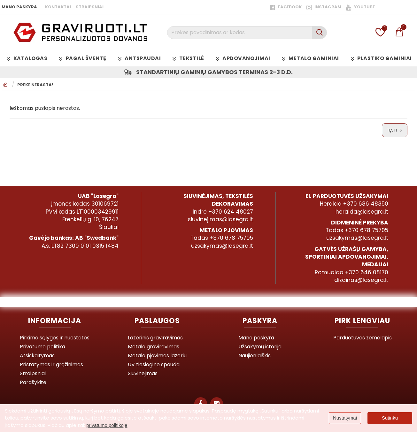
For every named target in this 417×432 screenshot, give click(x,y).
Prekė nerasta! (35, 85)
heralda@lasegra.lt (362, 212)
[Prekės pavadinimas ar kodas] (319, 33)
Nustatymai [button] (345, 418)
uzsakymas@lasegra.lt (222, 246)
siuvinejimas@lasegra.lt (220, 219)
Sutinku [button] (390, 418)
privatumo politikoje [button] (106, 425)
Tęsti (392, 130)
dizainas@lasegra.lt (361, 280)
